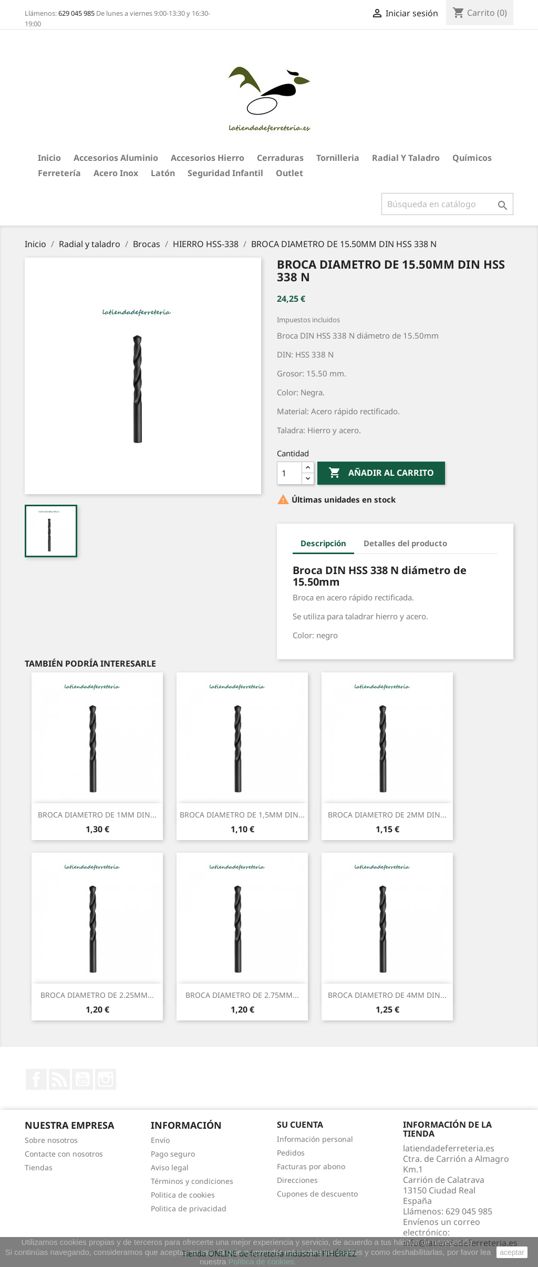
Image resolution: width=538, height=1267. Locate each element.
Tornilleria (337, 158)
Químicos (472, 158)
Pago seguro (173, 1154)
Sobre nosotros (51, 1140)
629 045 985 (76, 13)
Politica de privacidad (188, 1208)
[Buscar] (447, 204)
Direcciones (297, 1180)
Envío (160, 1140)
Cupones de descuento (317, 1194)
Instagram (105, 1079)
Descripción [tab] (323, 543)
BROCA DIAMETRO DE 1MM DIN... (97, 815)
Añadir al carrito (381, 473)
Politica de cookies (183, 1195)
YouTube (82, 1079)
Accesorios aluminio (116, 158)
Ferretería (59, 173)
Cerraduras (280, 158)
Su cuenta (300, 1124)
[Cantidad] (289, 473)
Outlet (289, 173)
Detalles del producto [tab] (405, 543)
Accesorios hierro (207, 158)
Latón (163, 173)
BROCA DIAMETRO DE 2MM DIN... (387, 815)
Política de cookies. (262, 1261)
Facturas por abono (311, 1166)
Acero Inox (116, 173)
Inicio (49, 158)
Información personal (315, 1139)
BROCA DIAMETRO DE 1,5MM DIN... (242, 815)
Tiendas (39, 1167)
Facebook (36, 1079)
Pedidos (291, 1153)
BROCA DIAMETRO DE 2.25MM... (97, 995)
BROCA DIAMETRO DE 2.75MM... (242, 995)
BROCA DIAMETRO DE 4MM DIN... (387, 995)
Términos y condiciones (192, 1181)
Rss (59, 1079)
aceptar (512, 1252)
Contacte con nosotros (64, 1154)
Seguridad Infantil (225, 173)
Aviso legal (170, 1167)
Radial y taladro (406, 158)
